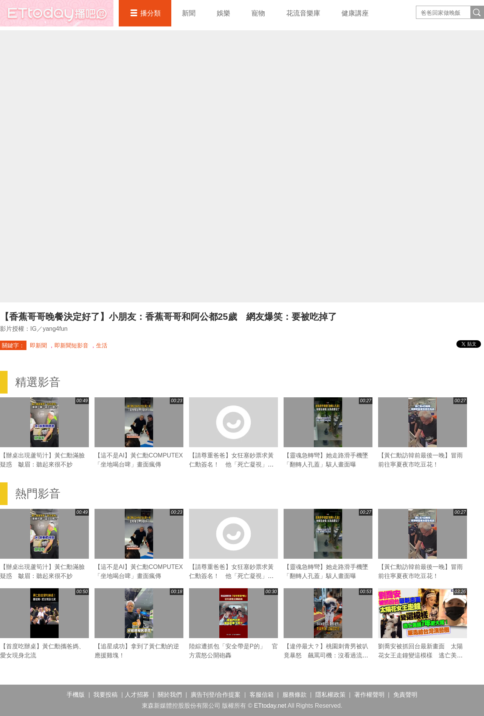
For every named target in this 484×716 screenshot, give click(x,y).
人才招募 (137, 694)
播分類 (150, 13)
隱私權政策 (330, 694)
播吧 (56, 13)
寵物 (258, 13)
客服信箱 (262, 694)
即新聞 (38, 345)
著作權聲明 (369, 694)
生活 (101, 345)
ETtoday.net (270, 705)
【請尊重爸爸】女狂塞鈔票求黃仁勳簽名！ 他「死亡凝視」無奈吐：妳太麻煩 (231, 464)
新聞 (188, 13)
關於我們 (170, 694)
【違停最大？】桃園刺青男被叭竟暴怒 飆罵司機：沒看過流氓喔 (326, 655)
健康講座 (355, 13)
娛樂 (223, 13)
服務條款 (294, 694)
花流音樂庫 (303, 13)
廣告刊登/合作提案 (215, 694)
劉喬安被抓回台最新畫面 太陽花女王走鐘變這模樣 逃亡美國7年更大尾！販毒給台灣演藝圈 (422, 655)
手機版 (76, 694)
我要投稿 (105, 694)
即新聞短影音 (71, 345)
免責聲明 (405, 694)
